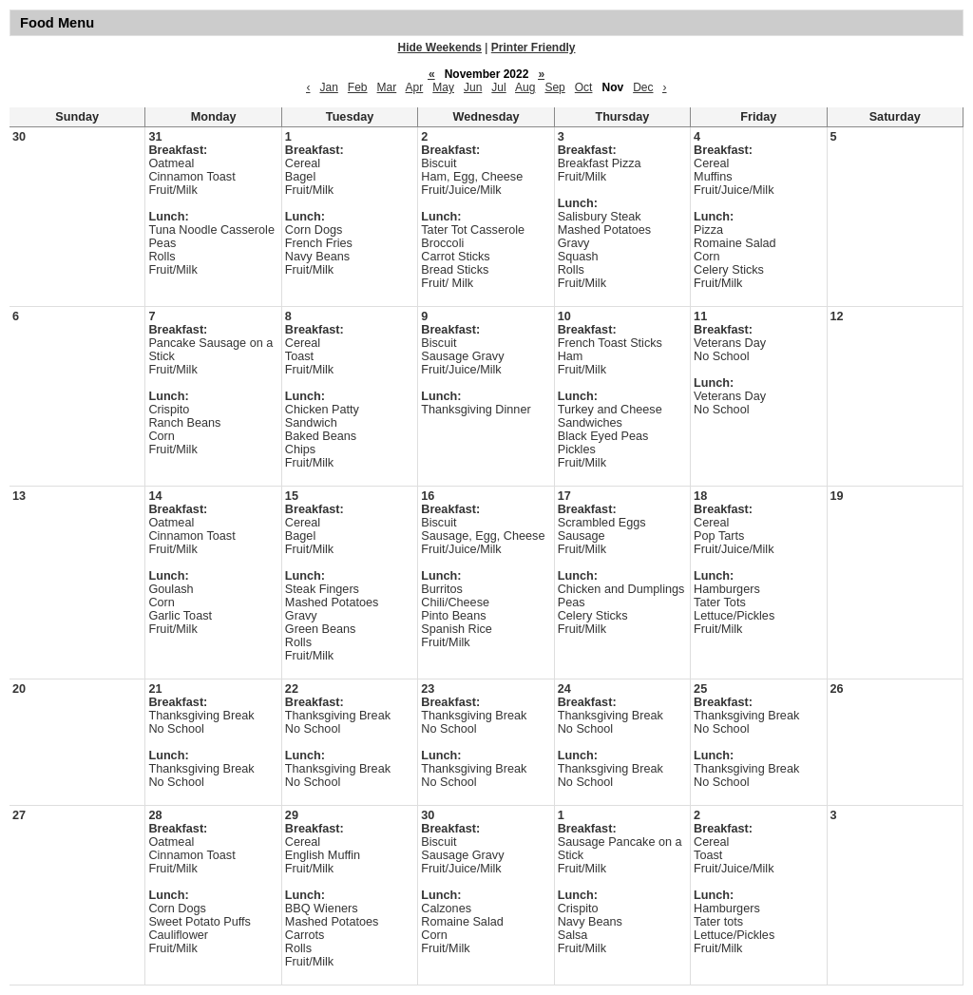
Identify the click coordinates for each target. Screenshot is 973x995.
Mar (387, 87)
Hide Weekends (440, 47)
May (443, 87)
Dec (643, 87)
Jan (328, 87)
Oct (584, 87)
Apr (415, 87)
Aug (525, 87)
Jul (498, 87)
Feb (358, 87)
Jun (473, 87)
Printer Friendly (533, 47)
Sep (554, 87)
